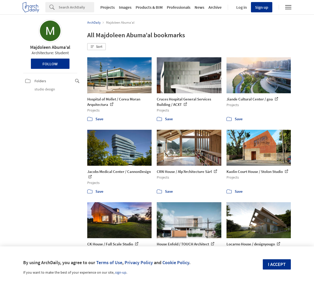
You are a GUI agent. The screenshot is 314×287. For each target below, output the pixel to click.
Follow (50, 63)
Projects (107, 7)
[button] (96, 46)
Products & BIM (149, 7)
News (199, 7)
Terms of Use (109, 262)
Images (125, 7)
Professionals (178, 7)
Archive (215, 7)
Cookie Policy (175, 262)
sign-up (120, 272)
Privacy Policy (139, 262)
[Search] (76, 7)
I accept (277, 264)
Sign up (261, 7)
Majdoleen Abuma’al (50, 47)
